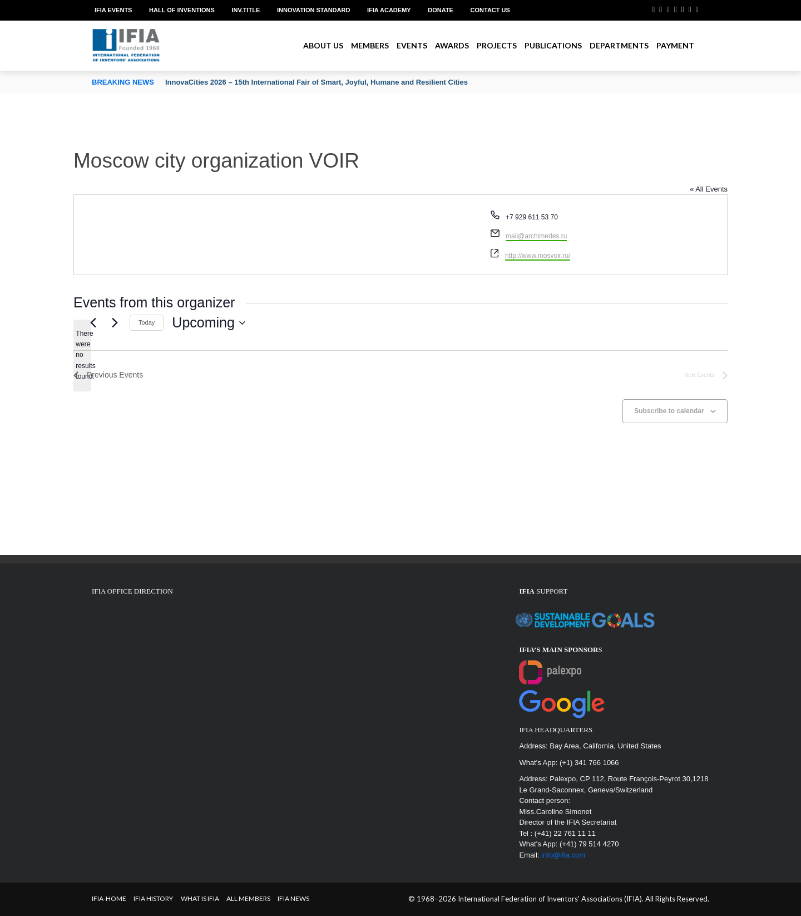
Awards (452, 45)
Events (412, 45)
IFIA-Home (109, 898)
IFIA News (293, 898)
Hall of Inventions (182, 10)
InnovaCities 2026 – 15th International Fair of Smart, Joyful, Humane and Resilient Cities (316, 82)
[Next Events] (114, 323)
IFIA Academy (389, 10)
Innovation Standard (313, 10)
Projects (497, 45)
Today (147, 322)
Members (370, 45)
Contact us (490, 10)
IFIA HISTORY (153, 898)
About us (323, 45)
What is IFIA (200, 898)
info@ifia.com (563, 855)
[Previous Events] (93, 323)
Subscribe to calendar (669, 411)
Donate (440, 10)
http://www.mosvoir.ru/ (537, 255)
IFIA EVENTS (113, 10)
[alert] (82, 355)
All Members (248, 898)
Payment (675, 45)
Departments (619, 45)
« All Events (709, 189)
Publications (553, 45)
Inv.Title (245, 10)
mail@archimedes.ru (536, 236)
